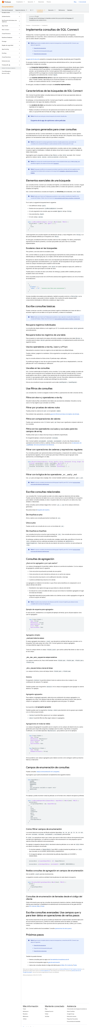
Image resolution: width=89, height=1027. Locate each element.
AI (30, 10)
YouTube (47, 1016)
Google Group (70, 1014)
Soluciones (41, 2)
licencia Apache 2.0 (45, 970)
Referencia (62, 10)
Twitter (46, 1014)
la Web (62, 965)
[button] (9, 13)
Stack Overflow (71, 1011)
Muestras (25, 1014)
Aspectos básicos (20, 10)
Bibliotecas (25, 1016)
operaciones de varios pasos (63, 928)
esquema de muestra (43, 510)
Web (38, 906)
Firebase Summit (49, 1011)
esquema (56, 163)
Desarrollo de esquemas (40, 48)
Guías (24, 1009)
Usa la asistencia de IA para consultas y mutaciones (67, 198)
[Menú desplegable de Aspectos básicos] (27, 10)
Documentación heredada (73, 1021)
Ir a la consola (82, 2)
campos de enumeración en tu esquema (47, 771)
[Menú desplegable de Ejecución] (35, 2)
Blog (75, 2)
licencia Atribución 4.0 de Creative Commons (71, 969)
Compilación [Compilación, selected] (40, 10)
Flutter (42, 906)
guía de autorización (54, 962)
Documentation (7, 7)
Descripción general (7, 10)
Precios (49, 2)
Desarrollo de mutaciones (40, 53)
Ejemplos (69, 10)
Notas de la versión (71, 1016)
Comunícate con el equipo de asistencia (77, 1009)
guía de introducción (34, 59)
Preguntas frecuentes (72, 1019)
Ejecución (30, 2)
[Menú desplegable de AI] (33, 10)
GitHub (24, 1019)
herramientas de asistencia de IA (59, 959)
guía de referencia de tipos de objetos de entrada (64, 414)
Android (34, 906)
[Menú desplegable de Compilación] (24, 2)
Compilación (19, 2)
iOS (30, 906)
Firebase (28, 25)
